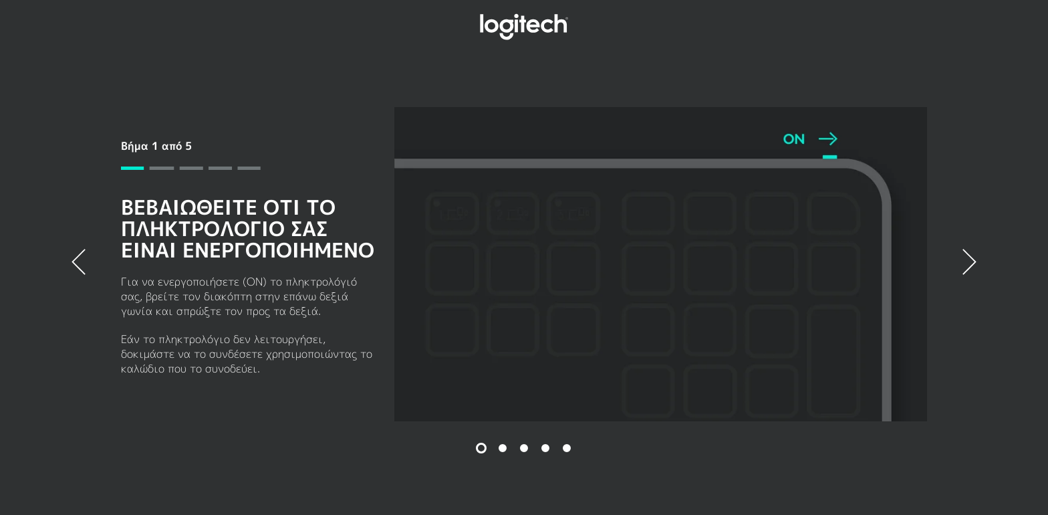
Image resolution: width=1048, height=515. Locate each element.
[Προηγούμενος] (78, 264)
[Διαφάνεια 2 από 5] (502, 448)
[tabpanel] (524, 264)
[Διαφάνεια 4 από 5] (545, 448)
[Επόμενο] (969, 264)
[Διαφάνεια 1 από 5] (481, 448)
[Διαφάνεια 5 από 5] (566, 448)
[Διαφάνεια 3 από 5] (524, 448)
